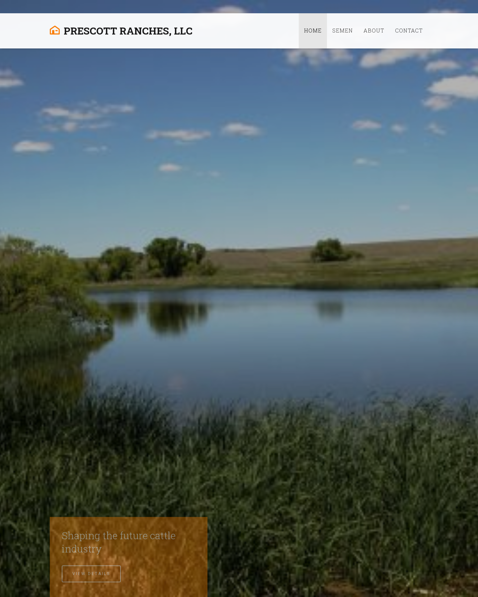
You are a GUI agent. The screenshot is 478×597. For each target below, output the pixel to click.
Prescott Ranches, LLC (121, 30)
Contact (409, 30)
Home (313, 30)
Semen (342, 30)
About (373, 30)
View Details (91, 580)
